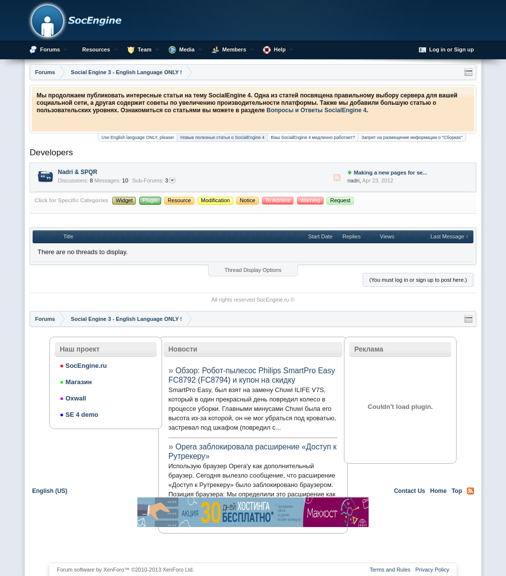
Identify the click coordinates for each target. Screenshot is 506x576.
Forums (50, 49)
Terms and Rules (390, 570)
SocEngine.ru (272, 300)
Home (438, 490)
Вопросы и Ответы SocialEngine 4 (316, 110)
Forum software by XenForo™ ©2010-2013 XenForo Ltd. (125, 570)
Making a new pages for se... (390, 173)
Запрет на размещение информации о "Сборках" (412, 137)
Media (187, 49)
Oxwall (73, 398)
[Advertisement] (253, 544)
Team (145, 49)
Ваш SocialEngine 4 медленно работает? (313, 137)
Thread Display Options (253, 270)
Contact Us (409, 490)
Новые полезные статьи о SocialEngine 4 (222, 136)
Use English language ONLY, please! (137, 137)
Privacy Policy (432, 570)
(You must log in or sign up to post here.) (418, 280)
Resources (96, 49)
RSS (337, 177)
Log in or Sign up (446, 50)
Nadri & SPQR (77, 172)
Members (234, 49)
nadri (353, 180)
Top (457, 490)
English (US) (49, 490)
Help (280, 49)
